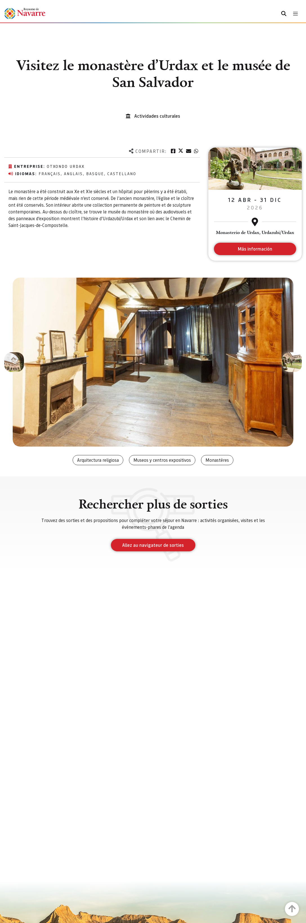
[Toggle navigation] (295, 14)
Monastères (217, 460)
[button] (14, 362)
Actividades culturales (157, 116)
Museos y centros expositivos (162, 460)
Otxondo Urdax (65, 166)
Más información (255, 249)
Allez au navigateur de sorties (153, 545)
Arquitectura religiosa (98, 460)
